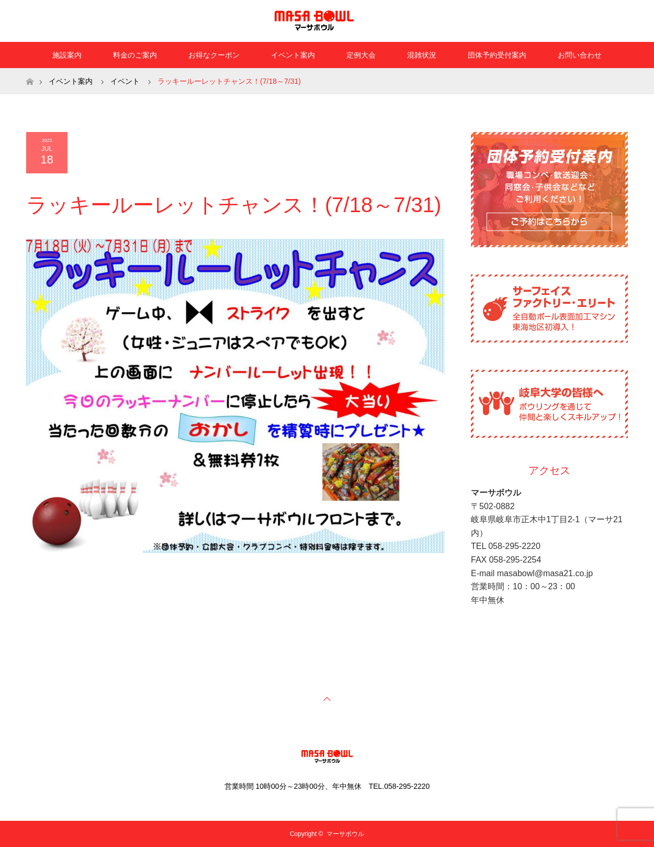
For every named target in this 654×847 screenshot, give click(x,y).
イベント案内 (293, 55)
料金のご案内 (135, 55)
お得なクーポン (214, 55)
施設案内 (67, 55)
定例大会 (361, 55)
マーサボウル (345, 834)
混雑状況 (421, 55)
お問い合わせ (580, 55)
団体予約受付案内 (497, 55)
